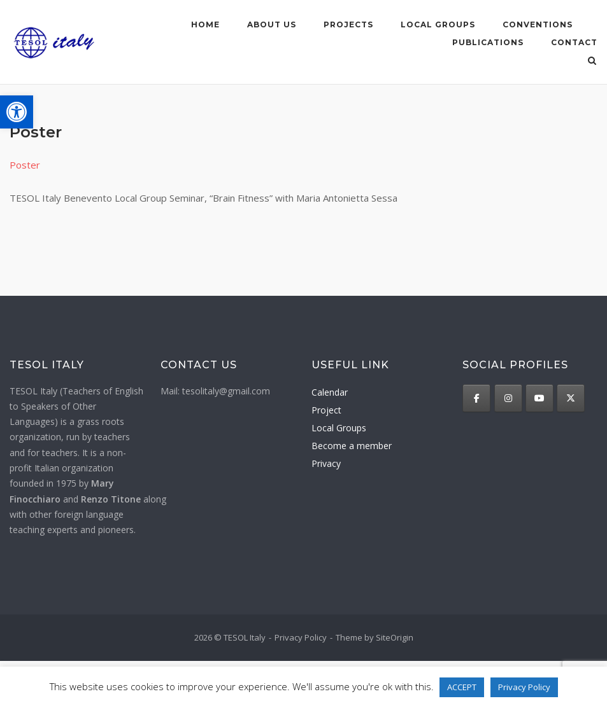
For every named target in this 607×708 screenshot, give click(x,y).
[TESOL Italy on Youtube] (539, 398)
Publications (488, 42)
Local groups (438, 24)
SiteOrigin (394, 637)
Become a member (351, 446)
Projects (348, 24)
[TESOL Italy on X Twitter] (571, 398)
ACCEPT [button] (461, 687)
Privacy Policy (301, 637)
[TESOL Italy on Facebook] (476, 398)
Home (205, 24)
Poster (25, 164)
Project (326, 410)
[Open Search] (592, 61)
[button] (16, 111)
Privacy (326, 463)
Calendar (329, 392)
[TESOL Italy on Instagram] (508, 398)
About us (271, 24)
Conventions (538, 24)
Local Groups (338, 428)
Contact (574, 42)
